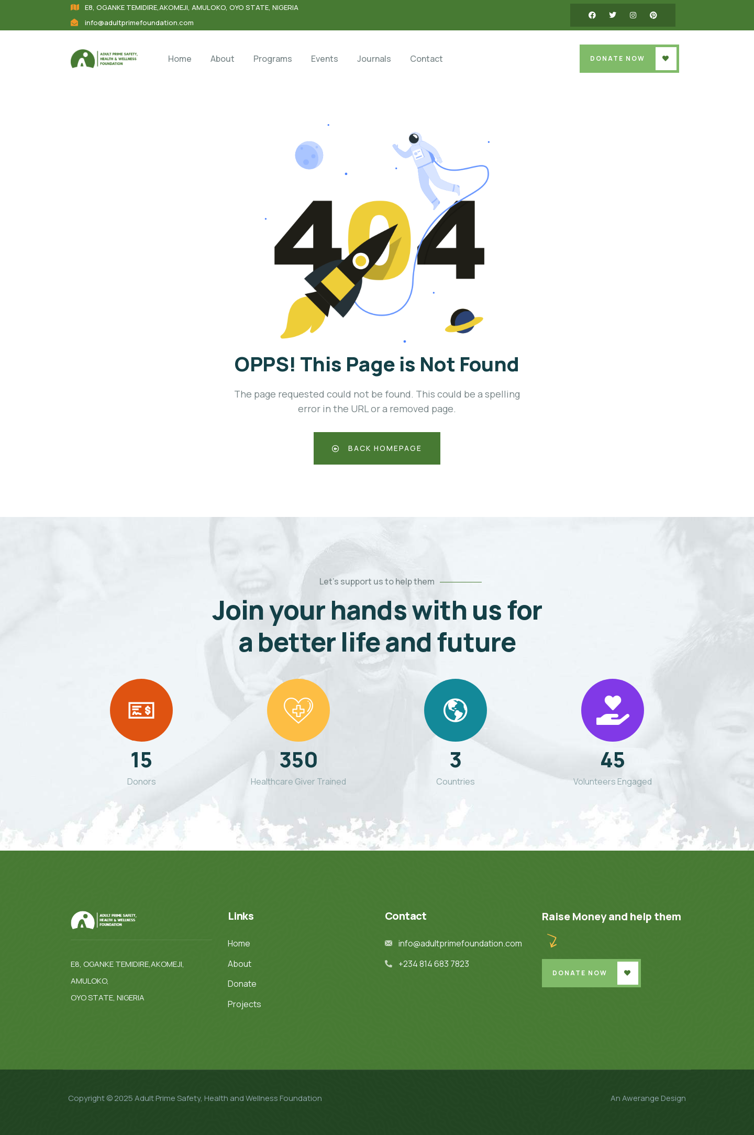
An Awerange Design (648, 1098)
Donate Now (617, 58)
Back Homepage (377, 448)
